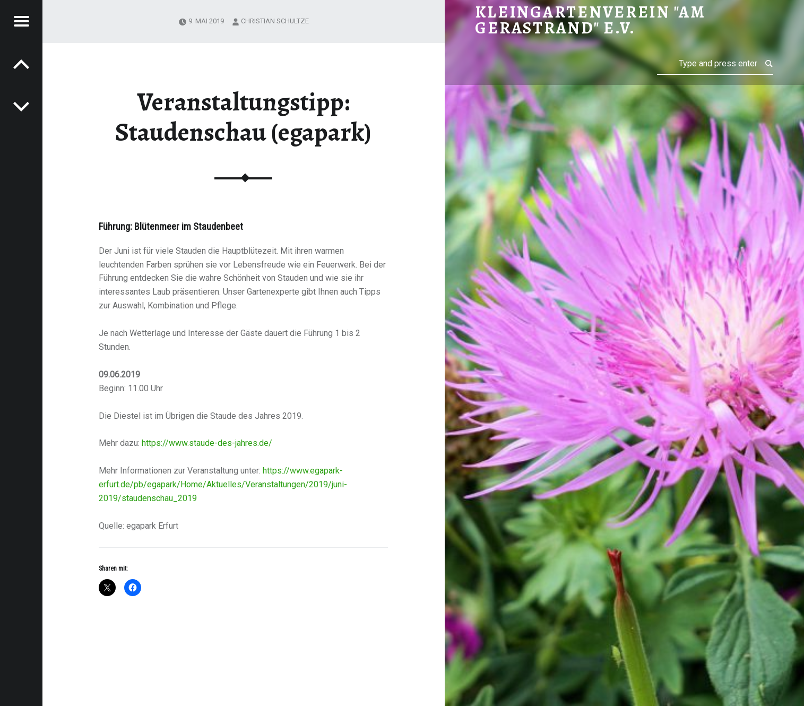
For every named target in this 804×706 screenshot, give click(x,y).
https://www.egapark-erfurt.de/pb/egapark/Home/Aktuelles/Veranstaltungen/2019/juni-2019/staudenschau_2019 (223, 484)
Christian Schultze (275, 21)
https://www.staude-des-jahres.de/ (207, 443)
